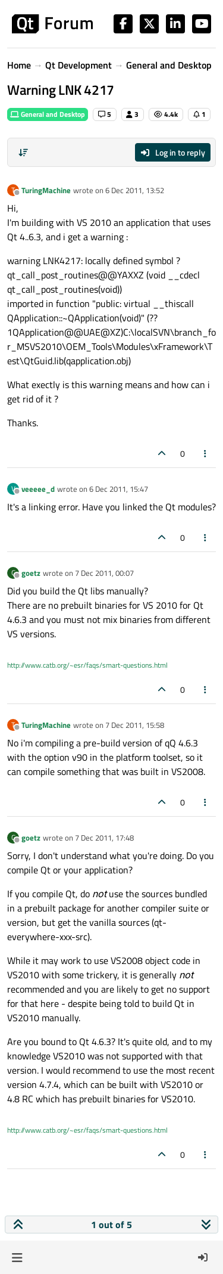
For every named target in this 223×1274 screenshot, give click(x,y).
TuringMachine (46, 190)
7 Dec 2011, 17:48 (104, 838)
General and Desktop (47, 114)
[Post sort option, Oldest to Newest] (23, 152)
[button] (17, 1257)
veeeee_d (38, 489)
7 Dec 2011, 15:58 (134, 725)
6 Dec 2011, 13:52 (134, 190)
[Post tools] (205, 453)
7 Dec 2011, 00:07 (104, 573)
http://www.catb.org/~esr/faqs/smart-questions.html (87, 665)
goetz (30, 573)
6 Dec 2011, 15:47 (118, 489)
